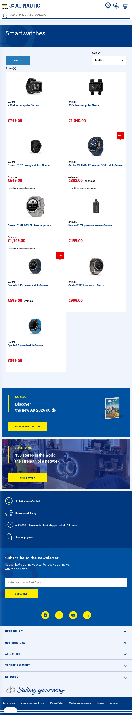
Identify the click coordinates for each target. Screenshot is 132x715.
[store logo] (21, 5)
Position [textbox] (100, 60)
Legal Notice (9, 703)
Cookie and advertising (80, 703)
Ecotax (100, 703)
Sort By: (96, 52)
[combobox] (66, 15)
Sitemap (114, 703)
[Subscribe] (21, 593)
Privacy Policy (56, 703)
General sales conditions (32, 703)
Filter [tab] (17, 60)
